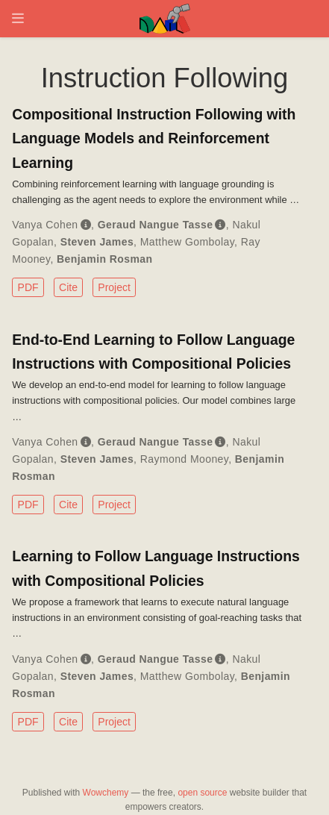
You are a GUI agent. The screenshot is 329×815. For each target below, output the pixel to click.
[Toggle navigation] (18, 18)
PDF (28, 287)
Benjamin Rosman (104, 259)
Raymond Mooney (184, 459)
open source (202, 792)
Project (114, 287)
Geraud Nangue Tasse (155, 225)
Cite (68, 287)
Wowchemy (106, 792)
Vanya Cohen (45, 225)
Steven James (97, 242)
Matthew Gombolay (187, 242)
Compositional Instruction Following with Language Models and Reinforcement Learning (153, 138)
